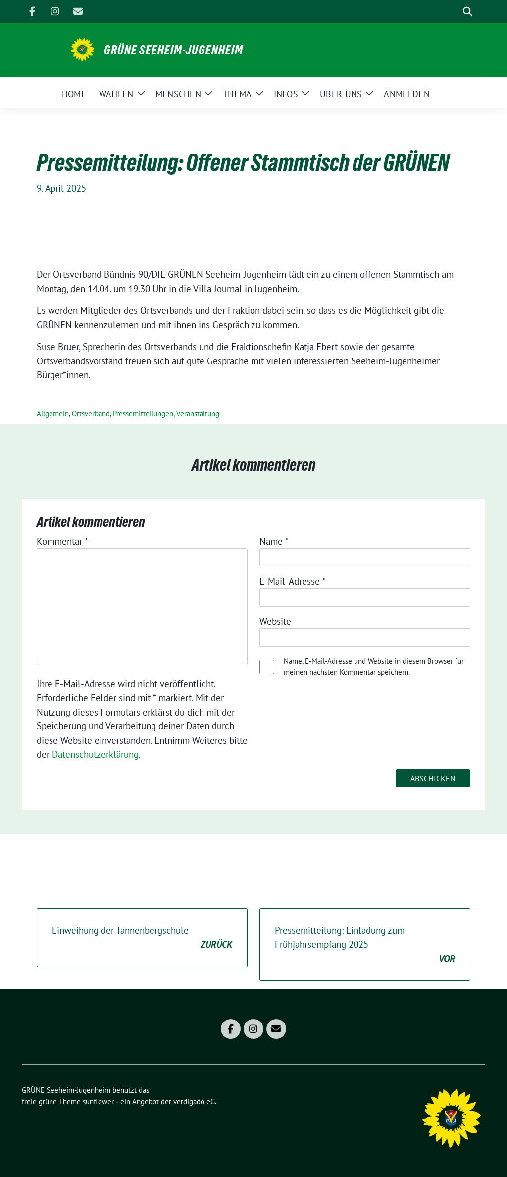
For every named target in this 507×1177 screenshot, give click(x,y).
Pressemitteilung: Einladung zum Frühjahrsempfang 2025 (365, 945)
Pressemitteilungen (143, 413)
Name (274, 541)
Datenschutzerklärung (95, 754)
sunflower (98, 1101)
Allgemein (53, 413)
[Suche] (453, 11)
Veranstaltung (197, 413)
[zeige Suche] (467, 11)
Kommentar (62, 541)
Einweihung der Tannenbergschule (142, 938)
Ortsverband (91, 413)
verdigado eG (194, 1101)
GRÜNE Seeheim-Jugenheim (173, 50)
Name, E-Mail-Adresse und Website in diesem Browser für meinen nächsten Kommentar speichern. (374, 666)
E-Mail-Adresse (292, 581)
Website (275, 621)
